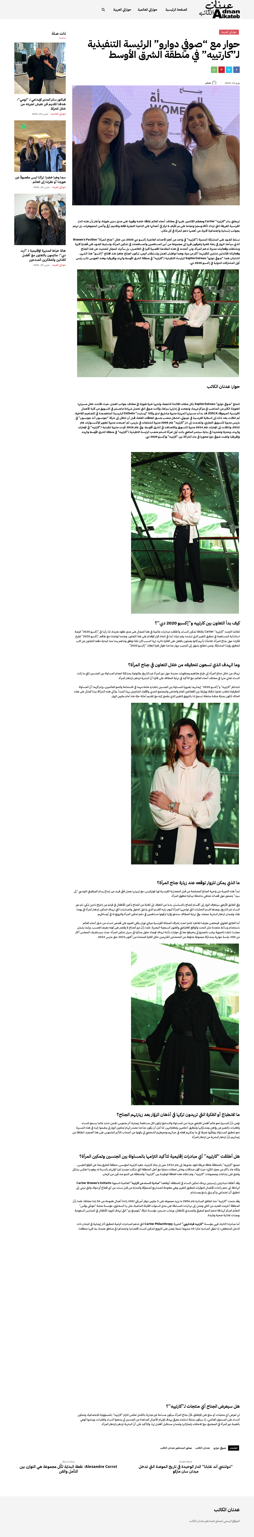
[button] (103, 9)
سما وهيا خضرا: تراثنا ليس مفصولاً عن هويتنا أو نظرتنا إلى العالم (40, 179)
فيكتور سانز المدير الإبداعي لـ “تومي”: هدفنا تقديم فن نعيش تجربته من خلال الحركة (41, 104)
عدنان (208, 83)
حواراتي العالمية (58, 114)
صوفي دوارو (220, 1448)
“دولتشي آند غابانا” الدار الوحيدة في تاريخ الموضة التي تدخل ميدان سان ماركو (186, 1469)
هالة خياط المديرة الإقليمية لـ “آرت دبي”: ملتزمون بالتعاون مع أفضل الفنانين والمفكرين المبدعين (43, 255)
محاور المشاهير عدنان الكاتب (176, 1448)
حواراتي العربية (59, 187)
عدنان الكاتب (202, 1448)
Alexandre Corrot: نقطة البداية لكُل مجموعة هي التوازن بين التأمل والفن (68, 1469)
